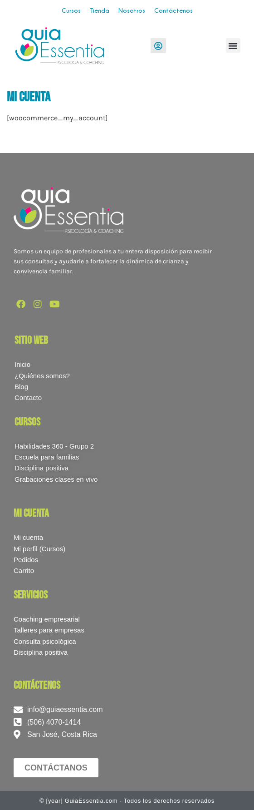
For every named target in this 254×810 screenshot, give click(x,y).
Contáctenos (173, 10)
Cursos (71, 10)
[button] (233, 45)
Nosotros (131, 10)
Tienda (99, 10)
